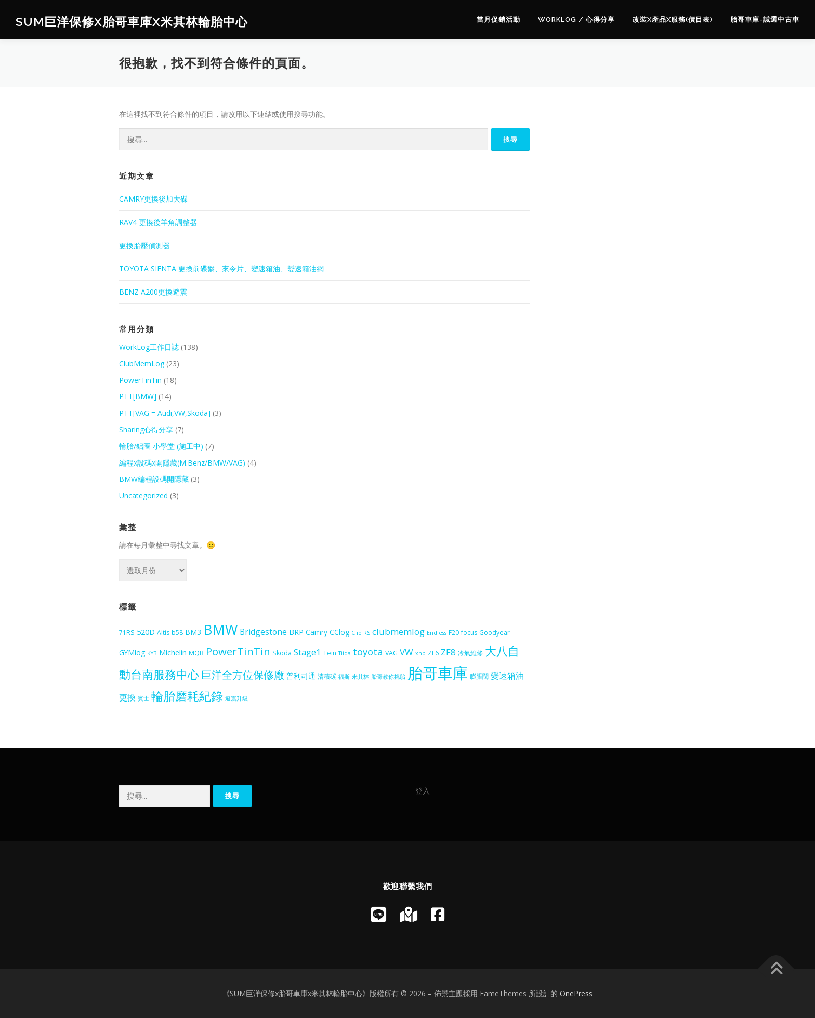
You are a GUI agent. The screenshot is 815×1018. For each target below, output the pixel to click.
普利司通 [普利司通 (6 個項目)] (301, 676)
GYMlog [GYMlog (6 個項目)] (132, 652)
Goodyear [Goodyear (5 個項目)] (494, 632)
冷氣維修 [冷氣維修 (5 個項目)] (470, 653)
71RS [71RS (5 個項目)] (127, 632)
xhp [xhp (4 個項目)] (420, 653)
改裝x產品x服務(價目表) (673, 19)
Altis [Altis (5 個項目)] (163, 632)
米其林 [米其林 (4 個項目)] (360, 676)
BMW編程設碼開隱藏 (154, 479)
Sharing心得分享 (146, 429)
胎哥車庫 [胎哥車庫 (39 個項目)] (437, 673)
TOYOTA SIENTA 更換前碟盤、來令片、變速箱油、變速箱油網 (221, 268)
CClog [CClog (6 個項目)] (339, 632)
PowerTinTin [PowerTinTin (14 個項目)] (238, 651)
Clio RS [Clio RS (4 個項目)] (360, 633)
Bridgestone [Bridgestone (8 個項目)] (263, 632)
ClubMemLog (141, 363)
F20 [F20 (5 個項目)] (454, 632)
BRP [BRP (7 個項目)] (296, 632)
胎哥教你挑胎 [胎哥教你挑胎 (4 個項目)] (388, 676)
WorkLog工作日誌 (149, 347)
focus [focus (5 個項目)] (469, 632)
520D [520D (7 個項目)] (146, 632)
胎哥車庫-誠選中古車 (764, 19)
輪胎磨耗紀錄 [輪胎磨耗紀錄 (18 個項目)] (187, 696)
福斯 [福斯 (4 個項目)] (344, 676)
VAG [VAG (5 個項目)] (391, 653)
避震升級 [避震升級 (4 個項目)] (236, 698)
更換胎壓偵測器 (144, 245)
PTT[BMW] (137, 396)
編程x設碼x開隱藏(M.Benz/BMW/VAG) (182, 463)
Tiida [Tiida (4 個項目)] (344, 653)
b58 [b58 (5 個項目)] (177, 632)
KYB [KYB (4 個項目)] (152, 653)
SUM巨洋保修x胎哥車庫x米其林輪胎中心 (132, 21)
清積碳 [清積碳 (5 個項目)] (327, 676)
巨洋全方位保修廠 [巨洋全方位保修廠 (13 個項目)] (242, 675)
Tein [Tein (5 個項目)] (329, 653)
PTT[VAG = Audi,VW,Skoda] (165, 413)
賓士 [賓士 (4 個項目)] (143, 698)
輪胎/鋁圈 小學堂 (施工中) (161, 446)
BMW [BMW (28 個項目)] (220, 629)
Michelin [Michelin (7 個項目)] (173, 652)
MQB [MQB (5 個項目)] (196, 653)
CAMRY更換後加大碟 (153, 199)
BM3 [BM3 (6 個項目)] (193, 632)
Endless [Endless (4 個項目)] (436, 633)
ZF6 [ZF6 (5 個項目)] (433, 653)
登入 (422, 791)
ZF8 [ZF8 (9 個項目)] (448, 652)
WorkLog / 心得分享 (576, 19)
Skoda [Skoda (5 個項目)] (282, 653)
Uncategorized (143, 495)
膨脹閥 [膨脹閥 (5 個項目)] (479, 676)
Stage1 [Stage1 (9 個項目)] (307, 652)
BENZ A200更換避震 (153, 292)
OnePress (576, 993)
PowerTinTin (140, 380)
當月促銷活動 (498, 19)
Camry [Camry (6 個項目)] (316, 632)
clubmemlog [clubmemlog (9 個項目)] (398, 632)
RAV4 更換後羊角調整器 (158, 222)
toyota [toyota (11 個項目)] (368, 651)
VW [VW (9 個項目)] (406, 652)
